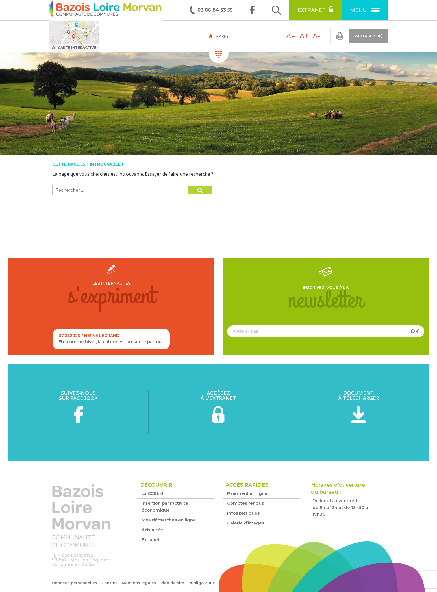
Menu (365, 10)
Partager (368, 36)
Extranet (315, 9)
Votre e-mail (326, 331)
